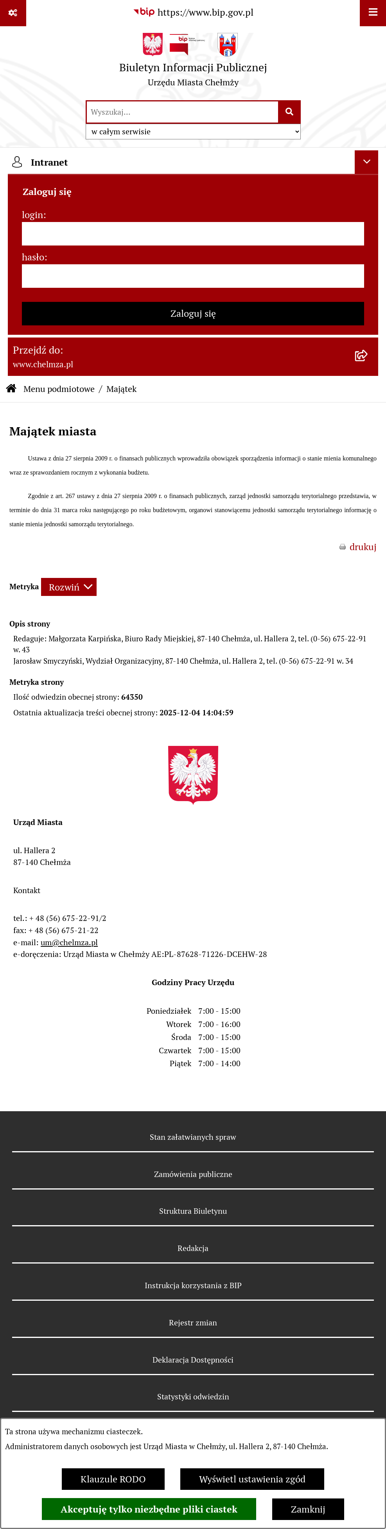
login (32, 215)
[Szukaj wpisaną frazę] (290, 112)
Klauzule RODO (113, 1479)
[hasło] (193, 276)
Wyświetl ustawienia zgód (252, 1479)
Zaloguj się (193, 313)
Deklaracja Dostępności (193, 1360)
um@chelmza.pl (69, 942)
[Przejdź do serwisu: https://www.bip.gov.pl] (193, 12)
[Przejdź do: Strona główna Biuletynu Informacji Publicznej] (11, 389)
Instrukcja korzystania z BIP (193, 1285)
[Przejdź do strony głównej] (193, 62)
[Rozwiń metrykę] (69, 587)
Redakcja (193, 1248)
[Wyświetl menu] (373, 13)
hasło (33, 257)
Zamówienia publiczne (193, 1174)
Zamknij (308, 1509)
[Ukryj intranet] (366, 162)
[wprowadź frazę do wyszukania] (182, 112)
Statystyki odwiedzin (193, 1397)
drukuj (363, 547)
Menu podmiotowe (59, 388)
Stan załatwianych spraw (193, 1137)
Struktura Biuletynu (193, 1211)
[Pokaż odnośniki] (13, 13)
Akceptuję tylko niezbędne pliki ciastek (149, 1509)
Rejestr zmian (193, 1323)
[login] (193, 234)
